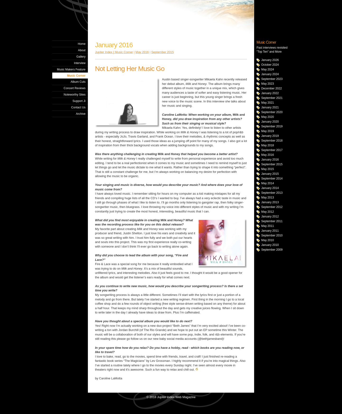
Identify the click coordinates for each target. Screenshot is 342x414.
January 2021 (270, 107)
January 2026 (270, 60)
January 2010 (270, 245)
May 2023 (267, 83)
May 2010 (267, 240)
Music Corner (76, 75)
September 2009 (272, 249)
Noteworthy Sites (75, 94)
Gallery (81, 56)
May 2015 (267, 169)
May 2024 (267, 69)
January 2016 (270, 159)
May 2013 (267, 197)
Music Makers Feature (71, 69)
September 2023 (272, 79)
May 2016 (267, 154)
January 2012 (270, 216)
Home (82, 44)
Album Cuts (78, 81)
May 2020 (267, 117)
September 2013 (272, 192)
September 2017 (272, 150)
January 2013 (270, 202)
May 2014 (267, 183)
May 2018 (267, 145)
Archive (81, 113)
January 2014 (270, 188)
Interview (80, 63)
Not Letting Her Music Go (129, 68)
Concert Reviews (75, 88)
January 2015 (270, 173)
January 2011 (270, 230)
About (82, 50)
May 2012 (267, 211)
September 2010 (272, 235)
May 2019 (267, 131)
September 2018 (272, 140)
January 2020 (270, 121)
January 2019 (270, 136)
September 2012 (272, 207)
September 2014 (272, 178)
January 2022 (270, 93)
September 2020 (272, 112)
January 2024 (270, 74)
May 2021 (267, 102)
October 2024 (270, 64)
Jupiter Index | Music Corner (114, 52)
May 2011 (267, 226)
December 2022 (271, 88)
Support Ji (79, 101)
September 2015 (272, 164)
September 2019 (272, 126)
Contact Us (78, 107)
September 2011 (272, 221)
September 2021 (272, 98)
